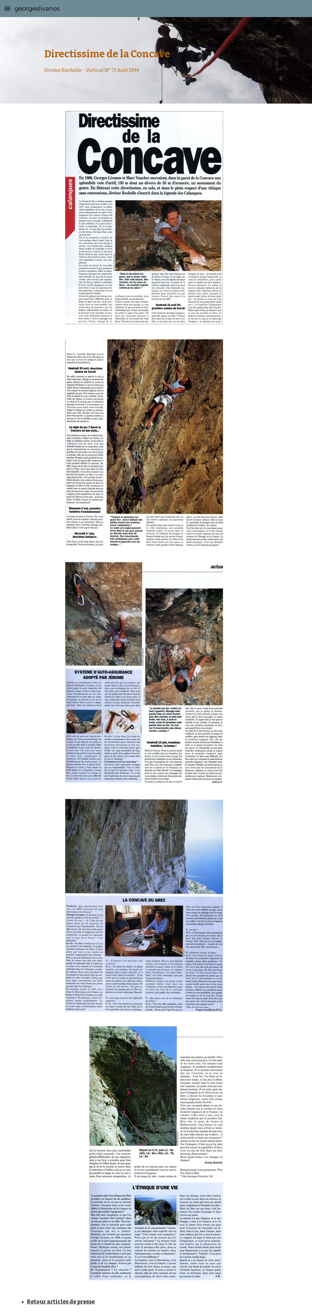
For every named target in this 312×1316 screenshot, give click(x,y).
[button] (7, 8)
